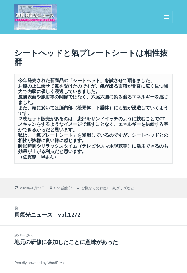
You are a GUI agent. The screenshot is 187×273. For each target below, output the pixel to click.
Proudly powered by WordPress (39, 263)
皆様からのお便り (95, 188)
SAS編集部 (63, 188)
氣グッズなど (123, 188)
